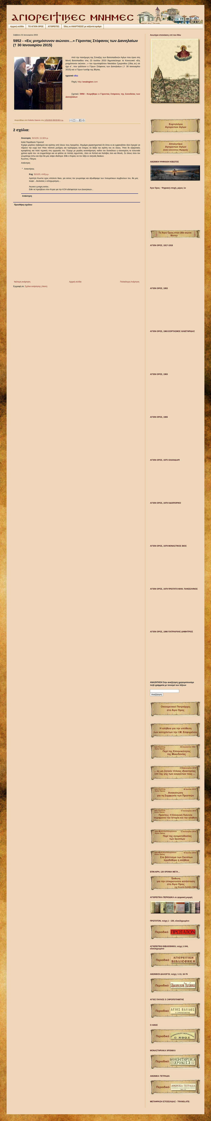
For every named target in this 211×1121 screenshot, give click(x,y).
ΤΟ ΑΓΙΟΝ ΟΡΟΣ (36, 26)
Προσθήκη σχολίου (23, 205)
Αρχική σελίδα (17, 26)
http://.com (88, 81)
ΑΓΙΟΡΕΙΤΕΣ (53, 26)
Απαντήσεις (29, 169)
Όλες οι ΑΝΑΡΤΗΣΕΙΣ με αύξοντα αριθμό (82, 26)
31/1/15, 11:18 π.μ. (40, 138)
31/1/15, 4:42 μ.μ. (41, 174)
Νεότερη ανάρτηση (22, 282)
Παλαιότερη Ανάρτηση (129, 282)
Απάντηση (25, 163)
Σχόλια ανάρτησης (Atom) (36, 286)
